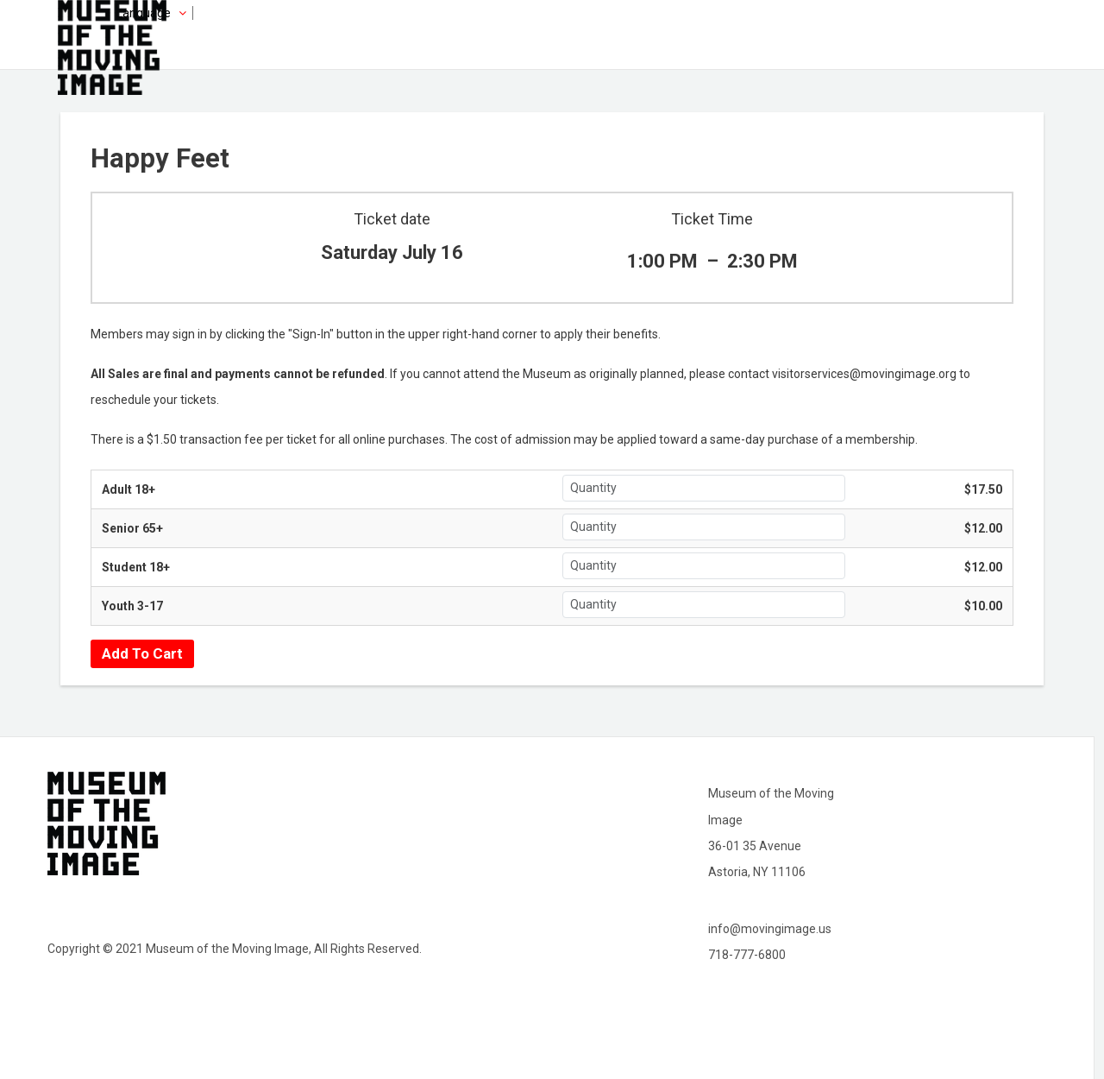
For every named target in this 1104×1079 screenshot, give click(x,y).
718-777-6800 (747, 955)
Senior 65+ (132, 528)
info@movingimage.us (769, 929)
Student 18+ (136, 567)
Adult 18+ (128, 489)
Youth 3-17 (132, 606)
